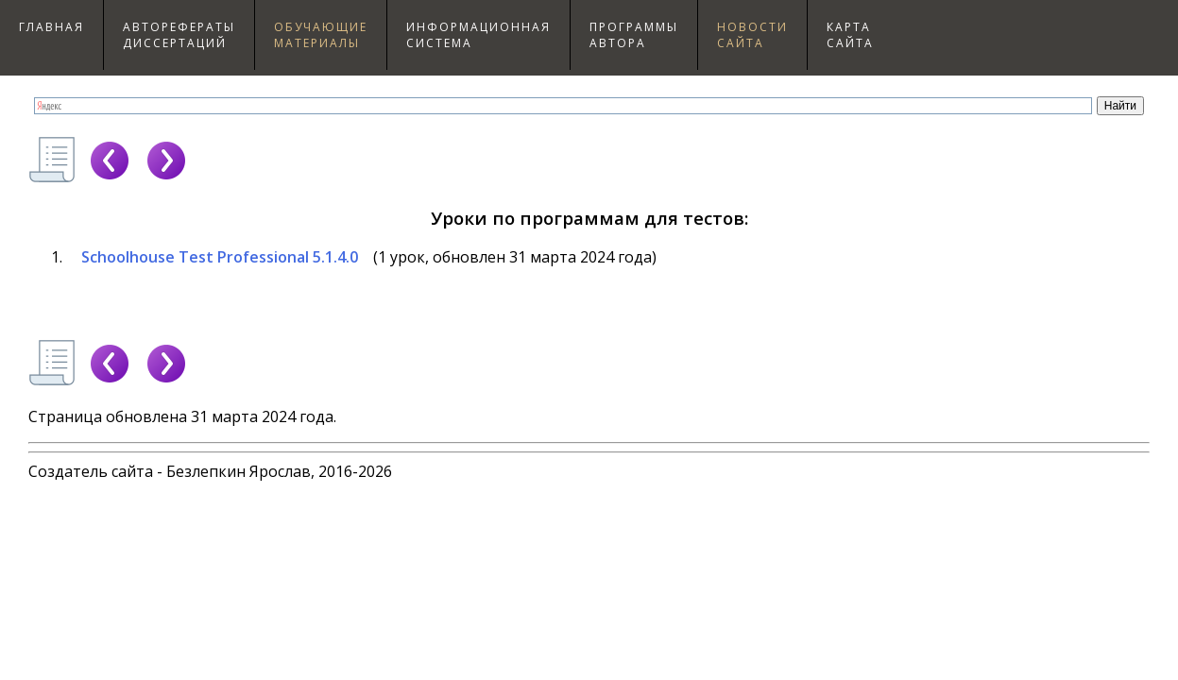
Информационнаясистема (478, 35)
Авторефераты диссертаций (179, 35)
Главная (51, 27)
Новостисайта (752, 35)
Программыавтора (633, 35)
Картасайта (850, 35)
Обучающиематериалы (320, 35)
